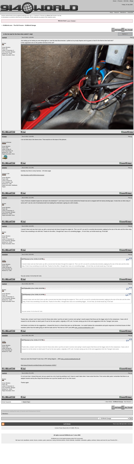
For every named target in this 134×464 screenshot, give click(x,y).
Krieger (4, 136)
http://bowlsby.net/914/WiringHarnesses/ (32, 175)
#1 (133, 37)
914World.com (7, 25)
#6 (131, 254)
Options (124, 34)
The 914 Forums (19, 25)
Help (111, 12)
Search (116, 12)
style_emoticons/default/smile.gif (70, 359)
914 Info (126, 1)
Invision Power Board (60, 428)
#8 (131, 335)
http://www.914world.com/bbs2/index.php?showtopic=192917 (38, 365)
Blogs (131, 1)
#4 (131, 197)
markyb (4, 37)
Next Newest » (128, 401)
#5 (131, 226)
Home (114, 1)
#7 (131, 283)
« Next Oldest (108, 401)
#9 (131, 373)
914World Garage (30, 25)
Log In (68, 20)
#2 (131, 136)
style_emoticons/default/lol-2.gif (84, 327)
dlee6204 (5, 254)
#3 (131, 167)
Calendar (130, 12)
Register (73, 20)
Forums (120, 1)
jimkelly (4, 168)
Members (123, 12)
